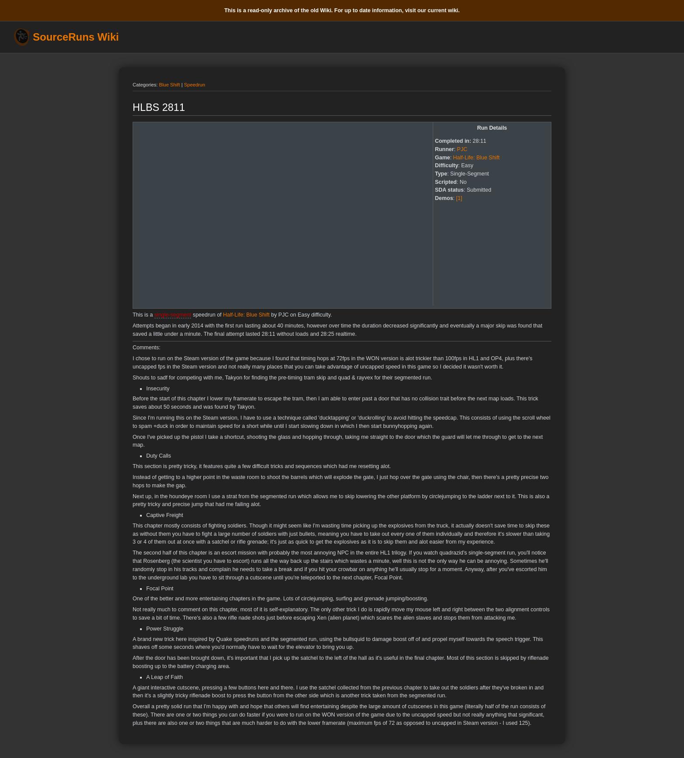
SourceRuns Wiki (76, 37)
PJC (462, 149)
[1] (459, 198)
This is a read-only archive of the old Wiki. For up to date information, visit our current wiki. (342, 10)
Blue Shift (169, 84)
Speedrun (194, 84)
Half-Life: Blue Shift (476, 158)
